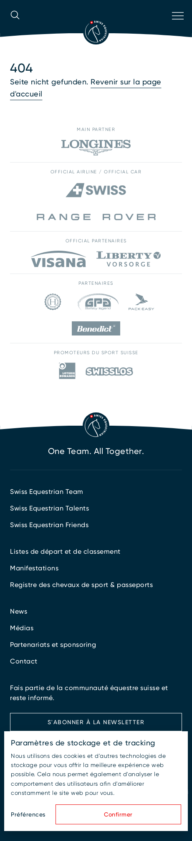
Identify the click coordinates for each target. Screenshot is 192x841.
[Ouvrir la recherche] (15, 26)
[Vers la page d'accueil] (96, 31)
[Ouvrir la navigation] (177, 26)
